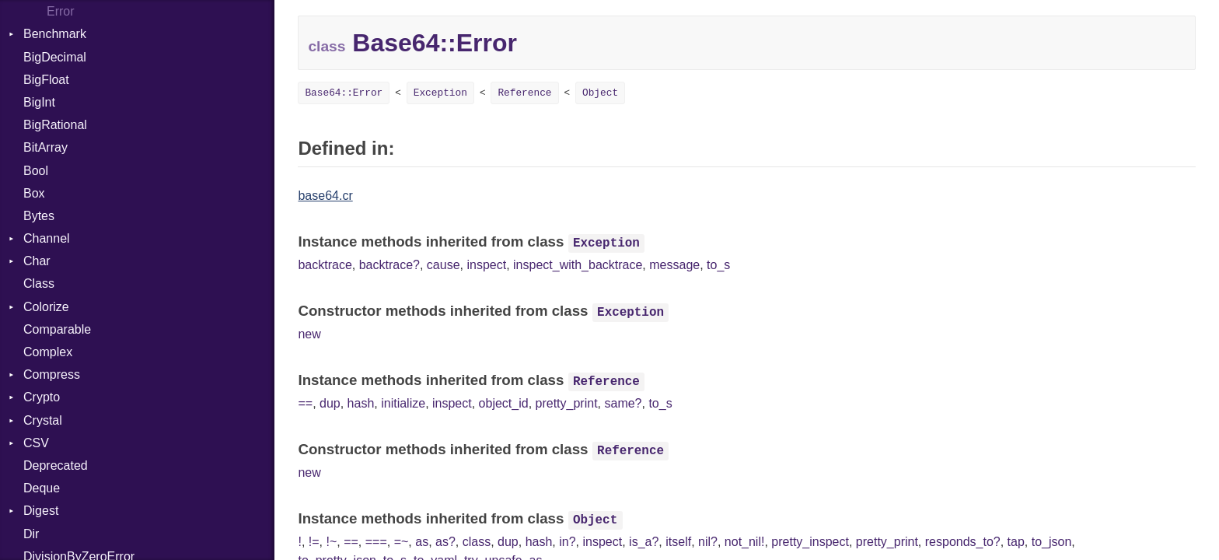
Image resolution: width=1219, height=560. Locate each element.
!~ (331, 541)
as (421, 541)
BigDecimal (54, 57)
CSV (36, 443)
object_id (504, 403)
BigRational (55, 124)
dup (330, 403)
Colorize (46, 306)
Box (34, 193)
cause (443, 264)
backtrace (324, 264)
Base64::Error (343, 93)
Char (37, 261)
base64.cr (325, 195)
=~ (401, 541)
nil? (708, 541)
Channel (46, 238)
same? (622, 403)
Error (61, 11)
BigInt (39, 102)
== (305, 403)
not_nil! (745, 541)
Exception (440, 93)
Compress (51, 374)
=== (376, 541)
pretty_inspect (810, 541)
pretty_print (567, 403)
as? (445, 541)
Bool (35, 170)
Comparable (57, 329)
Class (38, 283)
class (477, 541)
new (309, 334)
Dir (31, 534)
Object (600, 93)
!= (314, 541)
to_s (718, 264)
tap (1016, 541)
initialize (403, 403)
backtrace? (389, 264)
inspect (486, 264)
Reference (524, 93)
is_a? (643, 541)
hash (361, 403)
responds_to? (963, 541)
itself (678, 541)
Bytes (38, 215)
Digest (40, 510)
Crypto (41, 397)
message (674, 264)
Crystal (42, 420)
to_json (1052, 541)
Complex (47, 352)
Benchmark (54, 33)
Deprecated (55, 465)
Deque (41, 488)
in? (567, 541)
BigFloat (46, 79)
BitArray (45, 147)
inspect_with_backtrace (577, 264)
